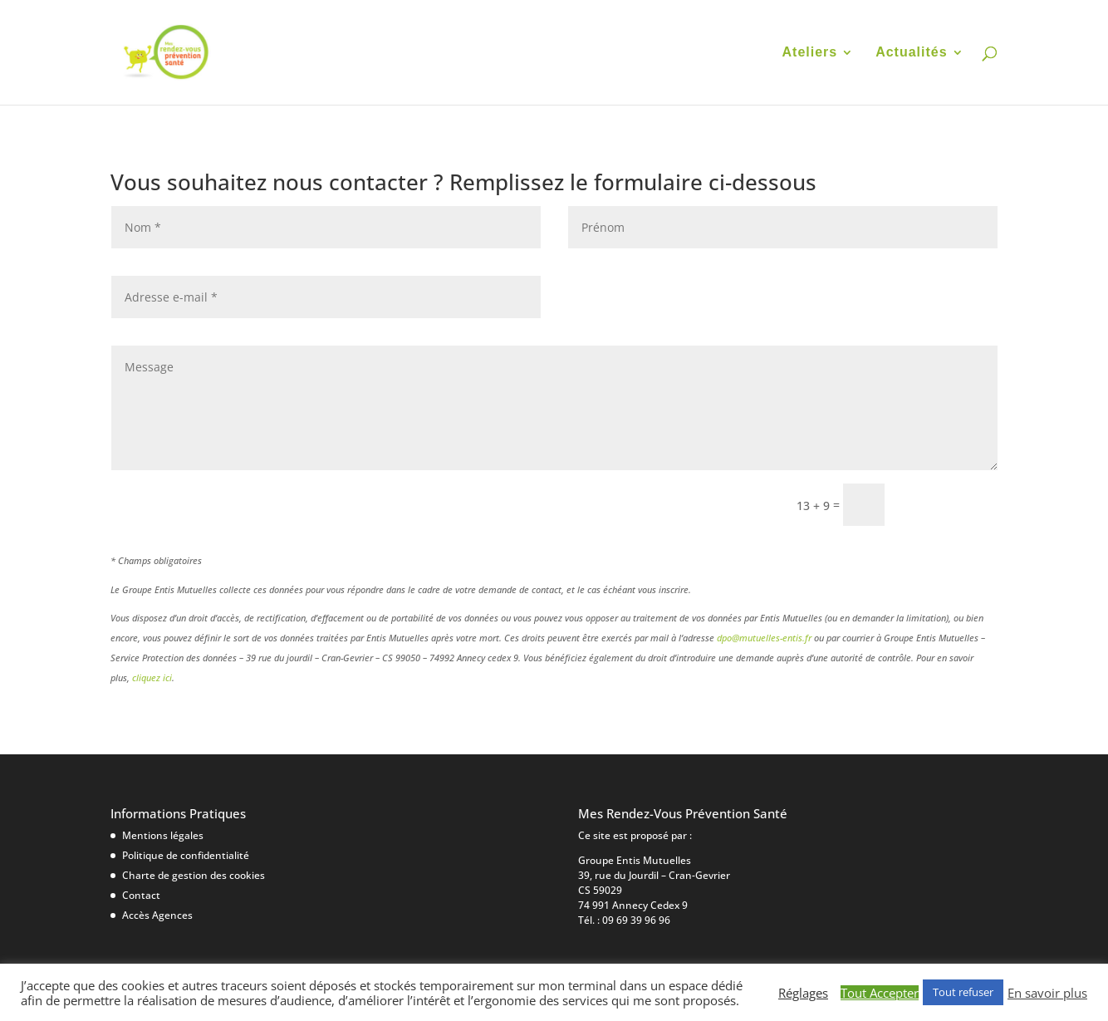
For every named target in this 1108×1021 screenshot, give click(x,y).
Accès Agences (157, 915)
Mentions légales (162, 835)
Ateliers (810, 53)
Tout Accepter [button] (880, 992)
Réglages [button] (803, 992)
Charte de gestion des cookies (193, 875)
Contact (141, 895)
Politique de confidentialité (185, 855)
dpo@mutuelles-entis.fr (764, 637)
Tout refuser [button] (963, 991)
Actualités (911, 53)
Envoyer (948, 504)
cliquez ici (152, 677)
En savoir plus (1047, 992)
